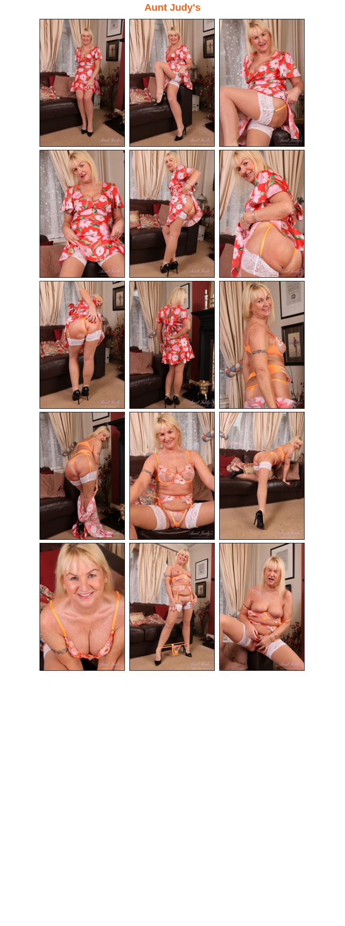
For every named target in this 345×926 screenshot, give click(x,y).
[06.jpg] (262, 214)
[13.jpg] (82, 607)
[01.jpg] (82, 83)
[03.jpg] (262, 83)
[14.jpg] (172, 607)
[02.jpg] (172, 83)
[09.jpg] (262, 345)
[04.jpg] (82, 214)
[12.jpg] (262, 476)
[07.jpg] (82, 345)
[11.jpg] (172, 476)
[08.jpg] (172, 345)
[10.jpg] (82, 476)
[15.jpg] (262, 607)
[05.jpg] (172, 214)
